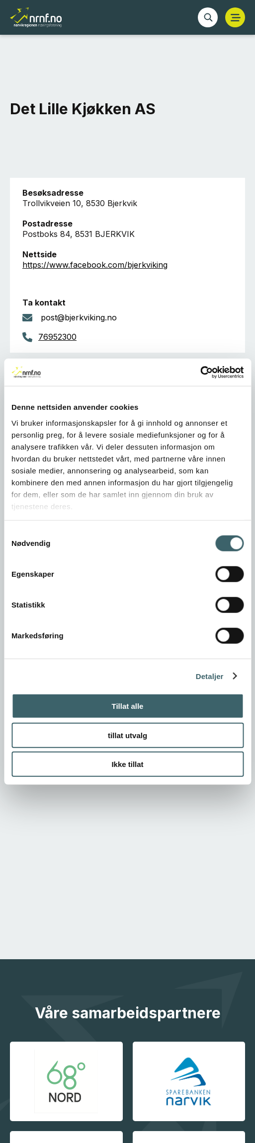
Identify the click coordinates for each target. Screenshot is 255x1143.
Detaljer (210, 676)
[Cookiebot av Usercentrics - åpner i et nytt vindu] (200, 372)
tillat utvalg (127, 735)
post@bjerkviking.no (79, 317)
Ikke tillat (127, 764)
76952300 (57, 337)
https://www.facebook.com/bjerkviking (95, 265)
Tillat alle (128, 706)
